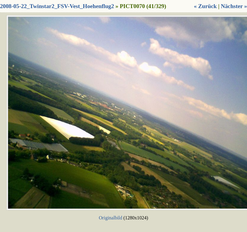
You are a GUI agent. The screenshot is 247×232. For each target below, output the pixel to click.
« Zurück (205, 6)
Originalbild (110, 217)
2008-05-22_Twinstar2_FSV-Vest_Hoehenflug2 (57, 6)
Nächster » (234, 6)
